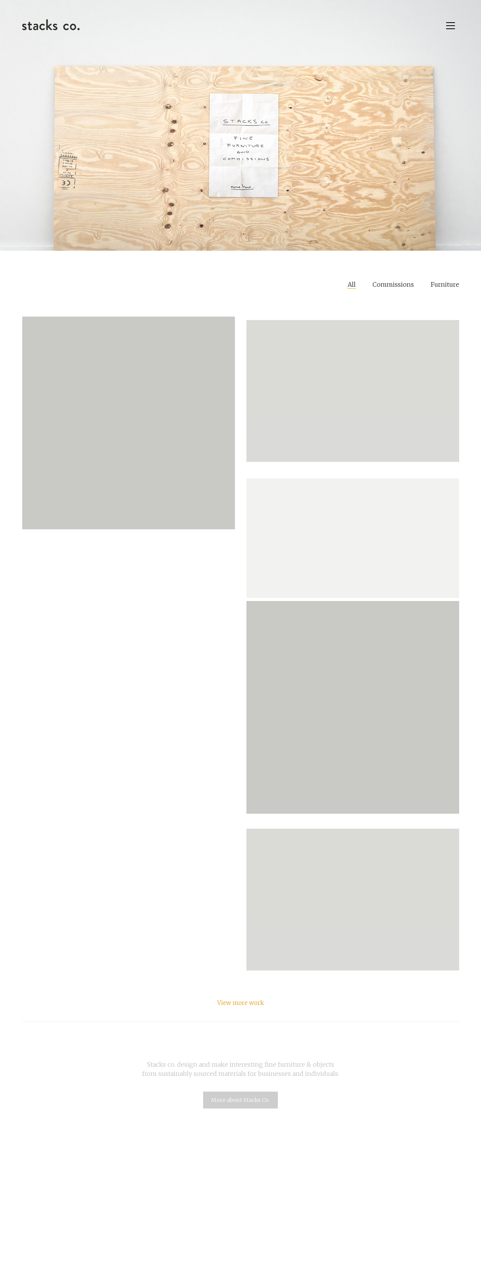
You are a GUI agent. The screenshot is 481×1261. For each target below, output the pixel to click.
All (352, 284)
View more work (240, 1003)
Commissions (393, 284)
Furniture (445, 284)
